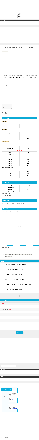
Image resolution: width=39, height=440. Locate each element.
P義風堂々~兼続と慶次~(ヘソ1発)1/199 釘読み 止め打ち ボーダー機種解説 (16, 264)
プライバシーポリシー (5, 434)
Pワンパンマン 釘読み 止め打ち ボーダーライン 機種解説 (13, 289)
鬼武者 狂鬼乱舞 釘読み (8, 256)
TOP (5, 384)
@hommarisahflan (15, 408)
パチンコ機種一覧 (4, 51)
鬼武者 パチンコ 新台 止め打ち (9, 254)
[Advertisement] (19, 35)
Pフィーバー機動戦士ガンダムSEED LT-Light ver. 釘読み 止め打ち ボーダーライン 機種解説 (18, 284)
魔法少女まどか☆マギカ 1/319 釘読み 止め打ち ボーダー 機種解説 (14, 279)
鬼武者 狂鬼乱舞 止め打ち (28, 254)
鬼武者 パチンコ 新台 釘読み (19, 254)
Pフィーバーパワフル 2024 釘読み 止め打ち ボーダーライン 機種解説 (15, 274)
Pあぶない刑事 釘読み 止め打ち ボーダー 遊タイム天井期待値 (14, 269)
